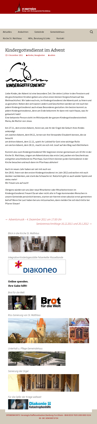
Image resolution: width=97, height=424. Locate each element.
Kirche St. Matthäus (12, 38)
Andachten (23, 32)
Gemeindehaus (57, 32)
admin (52, 55)
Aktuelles (7, 32)
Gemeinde (39, 32)
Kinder (30, 55)
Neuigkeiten (39, 55)
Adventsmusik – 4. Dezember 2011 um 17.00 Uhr (33, 219)
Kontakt (60, 38)
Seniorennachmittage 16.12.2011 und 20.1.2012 (64, 223)
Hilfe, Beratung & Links (39, 38)
